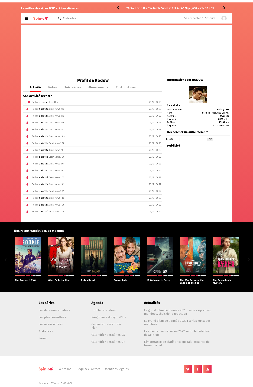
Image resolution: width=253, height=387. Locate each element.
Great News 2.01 (56, 191)
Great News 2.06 (56, 157)
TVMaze (55, 383)
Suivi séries (72, 87)
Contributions (126, 87)
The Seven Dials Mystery (226, 279)
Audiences (46, 331)
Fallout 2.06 (159, 8)
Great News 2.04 (56, 170)
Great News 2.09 (57, 136)
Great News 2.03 (56, 177)
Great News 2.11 (56, 122)
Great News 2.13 (56, 109)
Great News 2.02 (56, 184)
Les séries (46, 303)
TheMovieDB (67, 383)
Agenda (97, 303)
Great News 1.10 (56, 198)
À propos (65, 369)
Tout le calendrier (103, 310)
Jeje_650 (132, 8)
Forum (43, 338)
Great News (54, 102)
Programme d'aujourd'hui (108, 317)
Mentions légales (117, 369)
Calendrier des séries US (108, 334)
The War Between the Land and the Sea (193, 279)
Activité (35, 87)
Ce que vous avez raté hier (106, 325)
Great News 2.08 (56, 143)
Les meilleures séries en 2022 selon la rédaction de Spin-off (177, 332)
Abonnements (98, 87)
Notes (52, 87)
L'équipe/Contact (88, 369)
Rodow (35, 102)
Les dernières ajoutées (54, 310)
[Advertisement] (126, 51)
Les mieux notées (51, 324)
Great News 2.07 (56, 150)
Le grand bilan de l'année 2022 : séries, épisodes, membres (177, 322)
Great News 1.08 (56, 211)
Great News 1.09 (56, 205)
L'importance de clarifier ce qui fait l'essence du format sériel (177, 343)
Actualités (152, 303)
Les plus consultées (52, 317)
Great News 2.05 (56, 164)
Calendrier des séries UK (108, 341)
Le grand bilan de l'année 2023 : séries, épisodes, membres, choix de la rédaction (177, 311)
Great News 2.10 (56, 129)
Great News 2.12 (56, 116)
